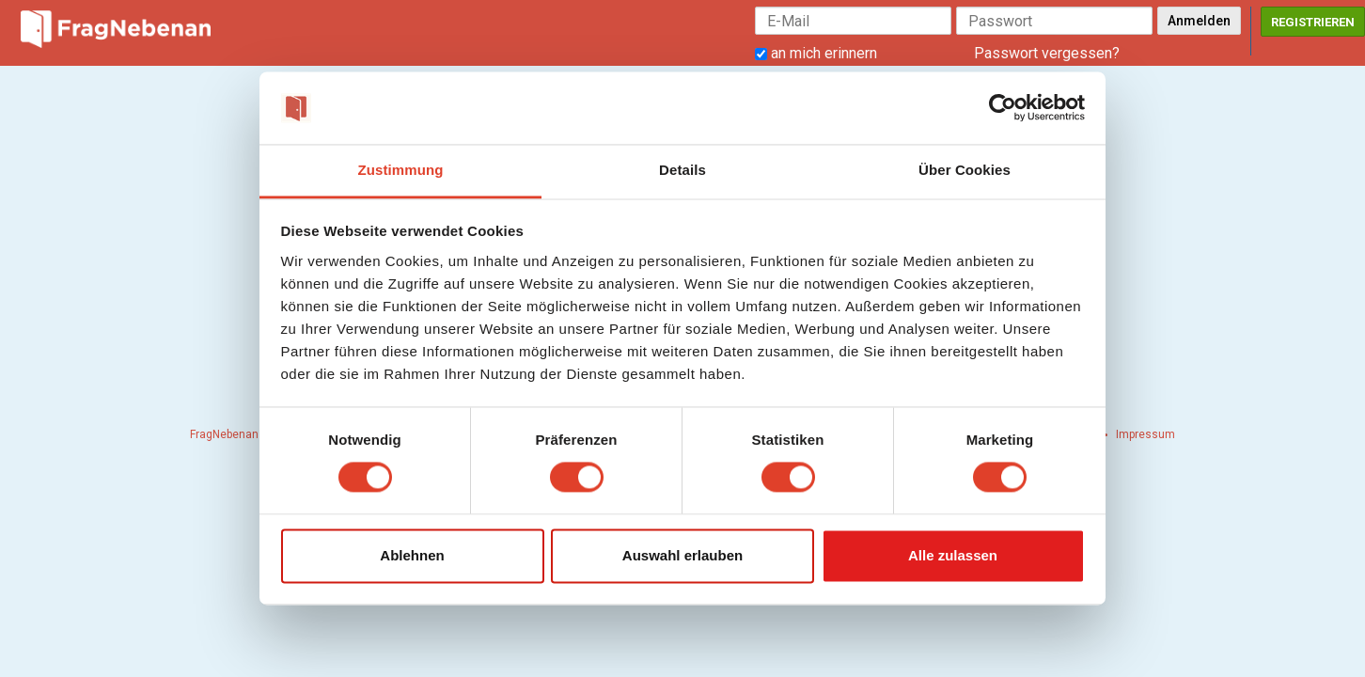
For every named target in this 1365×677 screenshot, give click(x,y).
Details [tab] (682, 170)
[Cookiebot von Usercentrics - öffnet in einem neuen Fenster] (1002, 108)
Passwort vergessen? (1047, 53)
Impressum (1145, 434)
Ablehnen (412, 555)
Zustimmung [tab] (401, 170)
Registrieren (1313, 22)
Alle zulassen (952, 555)
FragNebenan (224, 434)
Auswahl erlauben (682, 555)
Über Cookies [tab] (964, 170)
